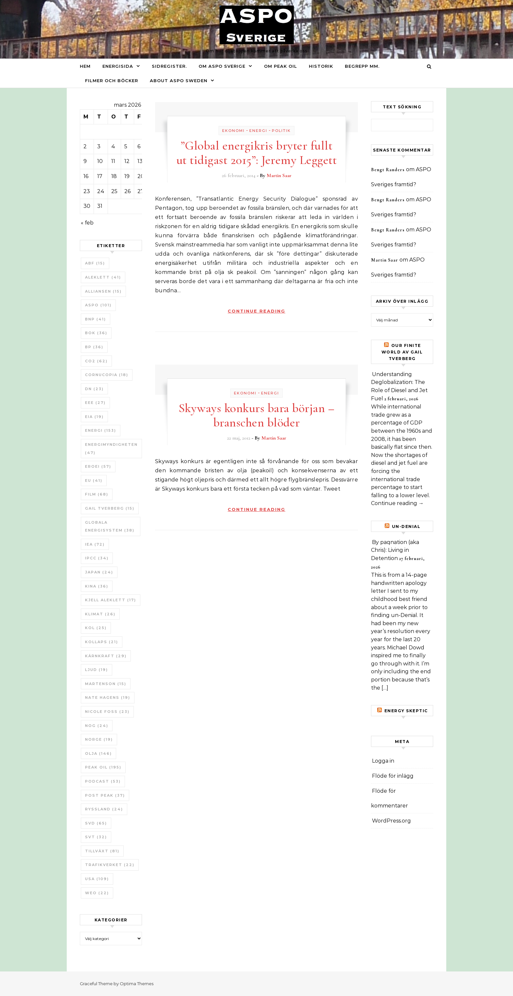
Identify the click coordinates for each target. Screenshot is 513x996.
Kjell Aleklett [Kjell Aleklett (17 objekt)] (110, 600)
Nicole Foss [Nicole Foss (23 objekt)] (107, 711)
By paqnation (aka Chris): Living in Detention (395, 550)
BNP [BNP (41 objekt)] (95, 319)
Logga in (383, 761)
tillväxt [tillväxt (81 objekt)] (102, 851)
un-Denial (406, 526)
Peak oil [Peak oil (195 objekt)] (103, 767)
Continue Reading (256, 311)
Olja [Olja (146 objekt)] (98, 753)
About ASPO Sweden (178, 80)
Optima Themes (136, 983)
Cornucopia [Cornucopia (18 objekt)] (106, 374)
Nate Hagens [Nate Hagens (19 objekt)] (107, 697)
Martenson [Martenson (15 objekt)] (105, 683)
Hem (85, 66)
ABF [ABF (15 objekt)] (95, 263)
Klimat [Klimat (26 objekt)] (100, 614)
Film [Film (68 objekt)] (96, 494)
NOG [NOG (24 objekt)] (96, 725)
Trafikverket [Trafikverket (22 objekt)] (109, 864)
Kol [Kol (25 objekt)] (96, 627)
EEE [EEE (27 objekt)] (95, 402)
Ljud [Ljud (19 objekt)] (96, 669)
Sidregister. (169, 66)
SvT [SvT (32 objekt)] (96, 837)
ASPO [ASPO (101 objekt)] (98, 305)
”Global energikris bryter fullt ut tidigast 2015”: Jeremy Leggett (256, 153)
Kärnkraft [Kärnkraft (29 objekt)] (106, 656)
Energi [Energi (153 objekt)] (100, 430)
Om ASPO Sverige (222, 66)
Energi (258, 130)
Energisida (117, 66)
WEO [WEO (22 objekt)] (97, 893)
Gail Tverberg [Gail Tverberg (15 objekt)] (109, 508)
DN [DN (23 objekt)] (94, 389)
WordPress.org (391, 821)
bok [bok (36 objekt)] (96, 333)
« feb (87, 223)
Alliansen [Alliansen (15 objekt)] (103, 291)
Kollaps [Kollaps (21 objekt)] (101, 642)
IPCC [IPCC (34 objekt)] (97, 558)
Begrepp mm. (362, 66)
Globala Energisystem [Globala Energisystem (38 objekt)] (109, 526)
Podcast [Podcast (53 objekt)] (103, 781)
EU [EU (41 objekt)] (93, 480)
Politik (281, 130)
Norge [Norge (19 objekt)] (99, 739)
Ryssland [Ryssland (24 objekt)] (104, 809)
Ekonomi (233, 130)
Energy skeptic (406, 710)
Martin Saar (279, 175)
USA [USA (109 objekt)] (97, 879)
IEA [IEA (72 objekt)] (95, 544)
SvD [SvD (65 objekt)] (96, 823)
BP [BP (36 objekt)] (94, 347)
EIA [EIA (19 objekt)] (94, 416)
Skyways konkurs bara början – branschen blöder (257, 415)
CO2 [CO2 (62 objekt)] (96, 361)
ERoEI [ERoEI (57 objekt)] (98, 466)
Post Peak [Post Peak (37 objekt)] (105, 795)
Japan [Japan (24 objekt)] (99, 572)
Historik (321, 66)
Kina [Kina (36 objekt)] (96, 586)
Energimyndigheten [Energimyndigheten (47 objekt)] (111, 448)
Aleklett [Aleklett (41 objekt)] (103, 277)
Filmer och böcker (111, 80)
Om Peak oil (280, 66)
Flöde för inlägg (393, 776)
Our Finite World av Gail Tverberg (402, 352)
